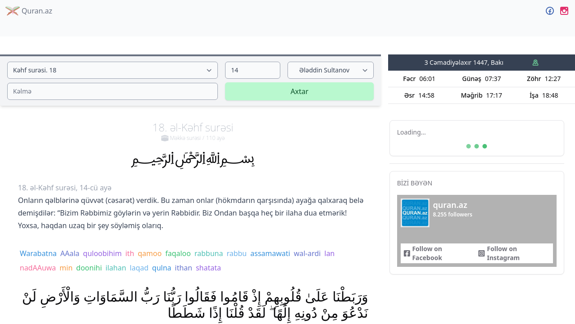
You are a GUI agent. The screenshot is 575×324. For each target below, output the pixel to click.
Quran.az (28, 11)
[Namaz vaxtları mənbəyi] (535, 62)
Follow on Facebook (422, 253)
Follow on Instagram (499, 253)
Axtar (300, 91)
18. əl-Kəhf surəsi (192, 131)
